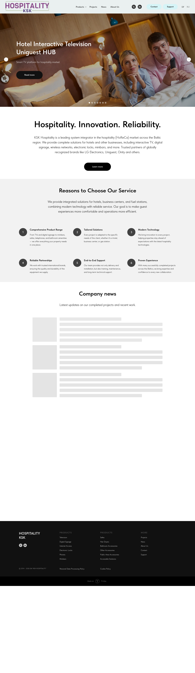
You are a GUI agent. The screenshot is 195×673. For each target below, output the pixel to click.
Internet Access (66, 546)
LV (183, 7)
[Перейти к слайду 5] (100, 102)
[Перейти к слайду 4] (97, 102)
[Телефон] (134, 7)
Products (80, 7)
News (103, 7)
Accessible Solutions (108, 559)
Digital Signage (65, 542)
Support (144, 554)
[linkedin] (140, 7)
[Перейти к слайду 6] (103, 102)
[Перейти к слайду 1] (89, 102)
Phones (62, 554)
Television (63, 537)
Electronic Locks (66, 550)
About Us (114, 7)
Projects (93, 7)
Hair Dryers (104, 542)
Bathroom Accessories (108, 546)
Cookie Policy (105, 569)
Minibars (63, 559)
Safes (102, 537)
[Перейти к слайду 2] (92, 102)
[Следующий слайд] (189, 59)
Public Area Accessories (109, 554)
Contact (144, 550)
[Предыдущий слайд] (6, 59)
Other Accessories (107, 550)
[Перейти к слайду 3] (94, 102)
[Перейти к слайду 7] (105, 102)
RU (188, 7)
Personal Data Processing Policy (72, 569)
